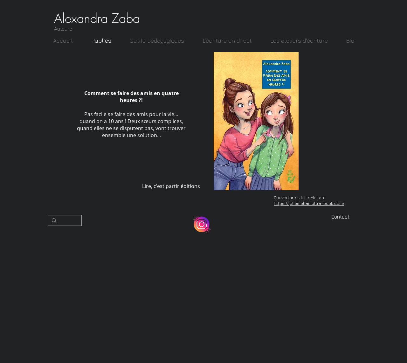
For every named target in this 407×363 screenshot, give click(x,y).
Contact (340, 217)
